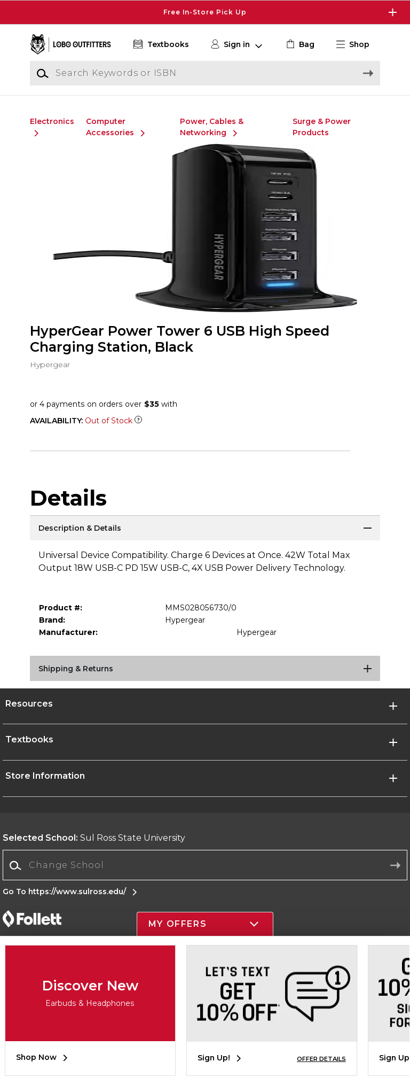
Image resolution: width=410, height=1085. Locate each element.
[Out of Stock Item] (138, 420)
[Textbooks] (160, 44)
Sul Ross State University (94, 838)
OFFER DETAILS (321, 1059)
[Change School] (205, 865)
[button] (357, 44)
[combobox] (205, 865)
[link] (299, 44)
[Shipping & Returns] (205, 669)
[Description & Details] (205, 528)
